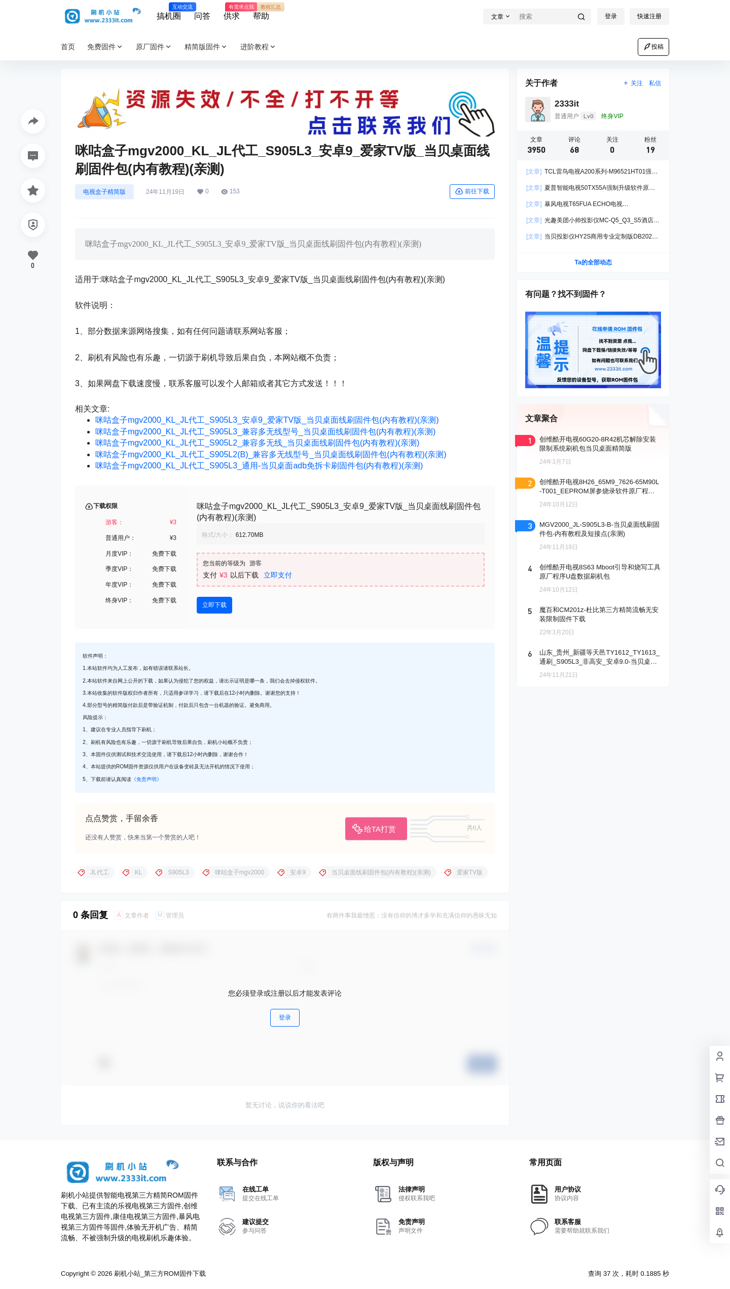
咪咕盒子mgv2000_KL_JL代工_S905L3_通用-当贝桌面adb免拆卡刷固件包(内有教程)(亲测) (259, 465)
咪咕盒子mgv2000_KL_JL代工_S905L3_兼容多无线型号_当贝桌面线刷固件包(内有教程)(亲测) (265, 431)
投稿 (653, 46)
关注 (633, 83)
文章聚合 (541, 418)
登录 (611, 16)
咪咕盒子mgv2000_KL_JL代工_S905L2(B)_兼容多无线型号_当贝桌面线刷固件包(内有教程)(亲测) (271, 454)
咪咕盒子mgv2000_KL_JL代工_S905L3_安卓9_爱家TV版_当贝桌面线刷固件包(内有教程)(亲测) (267, 420)
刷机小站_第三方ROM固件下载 (158, 1273)
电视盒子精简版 (104, 191)
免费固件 (105, 47)
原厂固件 (154, 47)
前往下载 (472, 191)
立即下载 (214, 604)
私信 (655, 83)
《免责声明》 (146, 779)
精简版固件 (206, 47)
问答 (202, 16)
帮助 (261, 12)
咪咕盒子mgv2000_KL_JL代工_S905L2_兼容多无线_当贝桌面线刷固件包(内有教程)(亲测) (257, 442)
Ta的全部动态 (592, 262)
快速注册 (649, 16)
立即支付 (278, 575)
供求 (232, 12)
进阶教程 (258, 47)
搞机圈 (169, 12)
